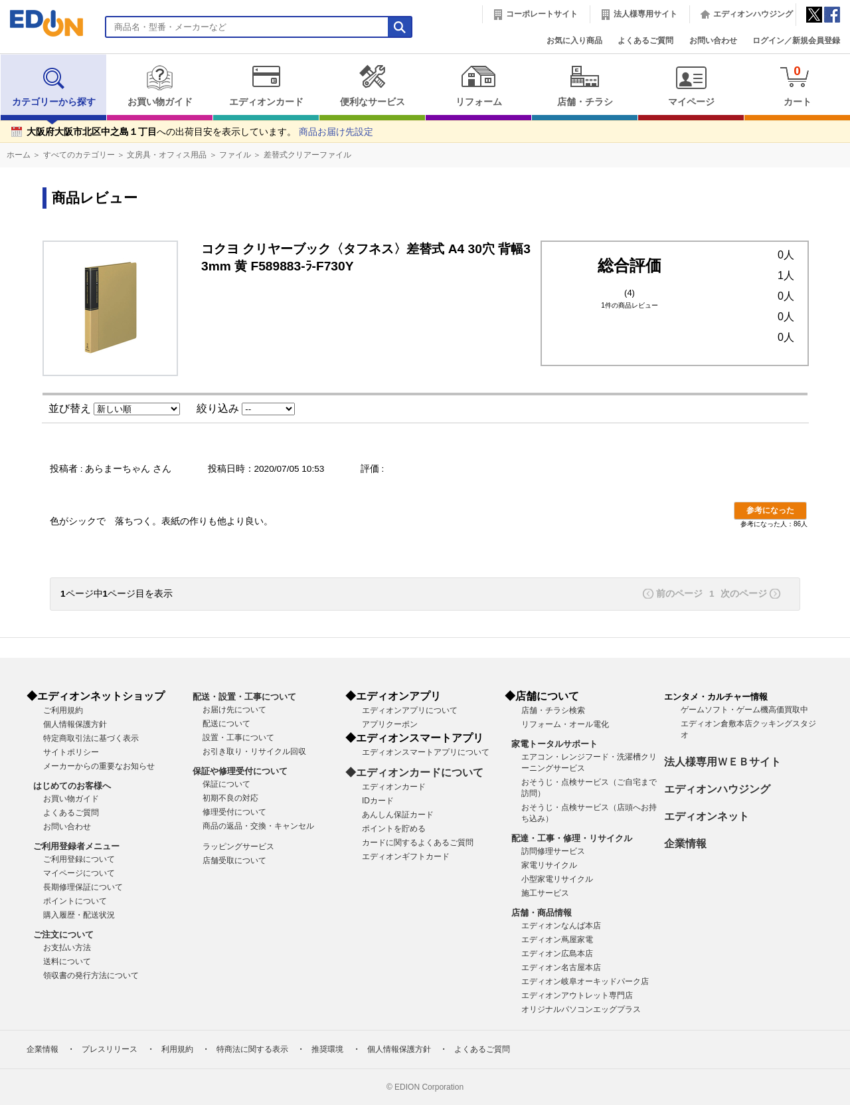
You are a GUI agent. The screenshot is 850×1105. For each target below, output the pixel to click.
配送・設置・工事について (244, 697)
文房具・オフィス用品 (167, 154)
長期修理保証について (83, 887)
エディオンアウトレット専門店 (577, 995)
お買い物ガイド (159, 85)
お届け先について (234, 709)
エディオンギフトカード (406, 856)
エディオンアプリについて (410, 710)
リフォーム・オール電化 (565, 724)
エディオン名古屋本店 (561, 967)
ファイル (235, 154)
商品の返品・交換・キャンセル (258, 826)
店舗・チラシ (585, 85)
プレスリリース (109, 1049)
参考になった (770, 510)
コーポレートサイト (542, 14)
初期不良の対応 (230, 798)
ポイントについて (75, 901)
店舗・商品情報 (541, 913)
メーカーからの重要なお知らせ (99, 766)
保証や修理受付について (240, 771)
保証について (226, 784)
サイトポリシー (71, 752)
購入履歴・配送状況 (79, 915)
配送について (226, 723)
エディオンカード (266, 85)
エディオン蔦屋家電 (557, 939)
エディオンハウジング (753, 14)
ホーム (19, 154)
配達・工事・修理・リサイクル (571, 838)
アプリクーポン (390, 724)
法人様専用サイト (645, 14)
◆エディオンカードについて (414, 772)
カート (797, 85)
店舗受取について (234, 860)
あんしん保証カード (398, 814)
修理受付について (234, 812)
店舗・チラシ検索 (553, 710)
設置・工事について (238, 737)
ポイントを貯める (394, 828)
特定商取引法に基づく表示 (91, 738)
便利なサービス (372, 85)
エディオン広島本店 (557, 953)
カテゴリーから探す (54, 85)
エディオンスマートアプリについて (425, 752)
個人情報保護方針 (75, 724)
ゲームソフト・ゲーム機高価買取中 (744, 709)
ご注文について (63, 935)
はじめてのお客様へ (72, 786)
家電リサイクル (549, 865)
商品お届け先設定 (336, 132)
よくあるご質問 (645, 40)
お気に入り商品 (574, 40)
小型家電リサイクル (557, 879)
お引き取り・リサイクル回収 (254, 751)
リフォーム (478, 85)
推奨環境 (327, 1049)
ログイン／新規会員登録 (796, 40)
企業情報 (685, 843)
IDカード (378, 800)
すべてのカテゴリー (79, 154)
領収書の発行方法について (91, 975)
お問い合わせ (713, 40)
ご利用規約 (63, 710)
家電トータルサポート (554, 744)
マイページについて (79, 873)
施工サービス (545, 893)
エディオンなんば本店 (561, 925)
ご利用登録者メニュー (76, 846)
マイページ (691, 85)
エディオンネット (706, 816)
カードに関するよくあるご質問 (417, 842)
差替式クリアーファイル (307, 154)
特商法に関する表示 (252, 1049)
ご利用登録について (79, 859)
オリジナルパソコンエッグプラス (581, 1009)
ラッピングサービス (238, 846)
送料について (67, 961)
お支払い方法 (67, 947)
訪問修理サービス (553, 851)
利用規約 (177, 1049)
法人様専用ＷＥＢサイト (722, 761)
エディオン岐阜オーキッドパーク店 (585, 981)
